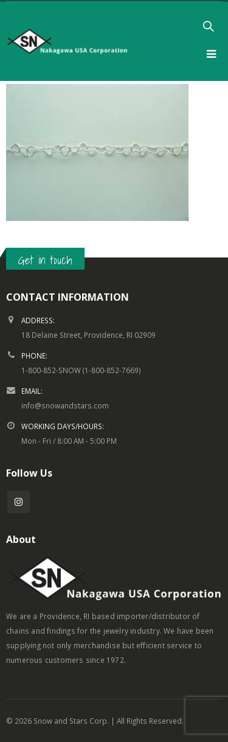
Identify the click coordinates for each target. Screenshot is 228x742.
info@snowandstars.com (65, 405)
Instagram (18, 502)
